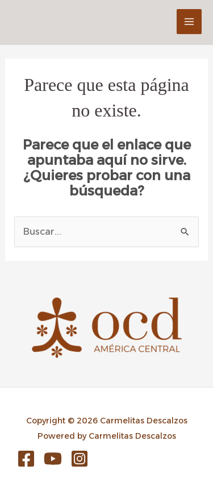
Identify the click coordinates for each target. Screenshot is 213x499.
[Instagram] (79, 459)
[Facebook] (26, 459)
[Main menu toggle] (189, 21)
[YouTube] (53, 459)
